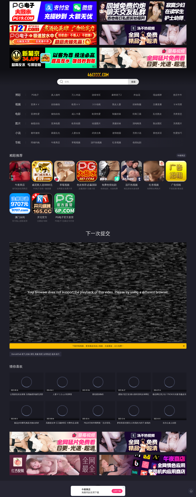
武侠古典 (96, 132)
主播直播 (157, 104)
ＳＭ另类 (177, 104)
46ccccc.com (98, 75)
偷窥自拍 (35, 123)
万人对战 (76, 94)
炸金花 (137, 94)
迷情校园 (116, 132)
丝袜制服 (137, 104)
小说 (18, 133)
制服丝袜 (116, 113)
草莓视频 (76, 142)
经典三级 (137, 113)
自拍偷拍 (55, 104)
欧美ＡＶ (76, 104)
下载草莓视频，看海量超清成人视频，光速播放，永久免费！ (128, 346)
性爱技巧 (177, 132)
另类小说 (137, 132)
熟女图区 (157, 123)
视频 (18, 104)
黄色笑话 (157, 132)
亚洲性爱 (35, 113)
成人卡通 (76, 113)
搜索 (133, 81)
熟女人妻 (116, 104)
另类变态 (177, 113)
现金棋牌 (157, 94)
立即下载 (117, 491)
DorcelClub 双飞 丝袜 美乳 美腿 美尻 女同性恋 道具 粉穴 (35, 354)
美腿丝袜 (116, 123)
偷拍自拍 (55, 113)
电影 (18, 114)
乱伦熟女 (157, 113)
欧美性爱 (96, 113)
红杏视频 (116, 142)
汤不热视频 (96, 142)
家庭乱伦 (55, 132)
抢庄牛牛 (177, 94)
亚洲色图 (55, 123)
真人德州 (55, 94)
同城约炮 (35, 142)
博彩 (18, 95)
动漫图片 (96, 123)
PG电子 (35, 94)
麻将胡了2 (117, 94)
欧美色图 (76, 123)
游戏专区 (96, 94)
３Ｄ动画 (96, 104)
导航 (18, 142)
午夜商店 (55, 142)
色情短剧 (137, 142)
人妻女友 (76, 132)
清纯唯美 (137, 123)
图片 (18, 123)
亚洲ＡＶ (35, 104)
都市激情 (35, 132)
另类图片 (177, 123)
